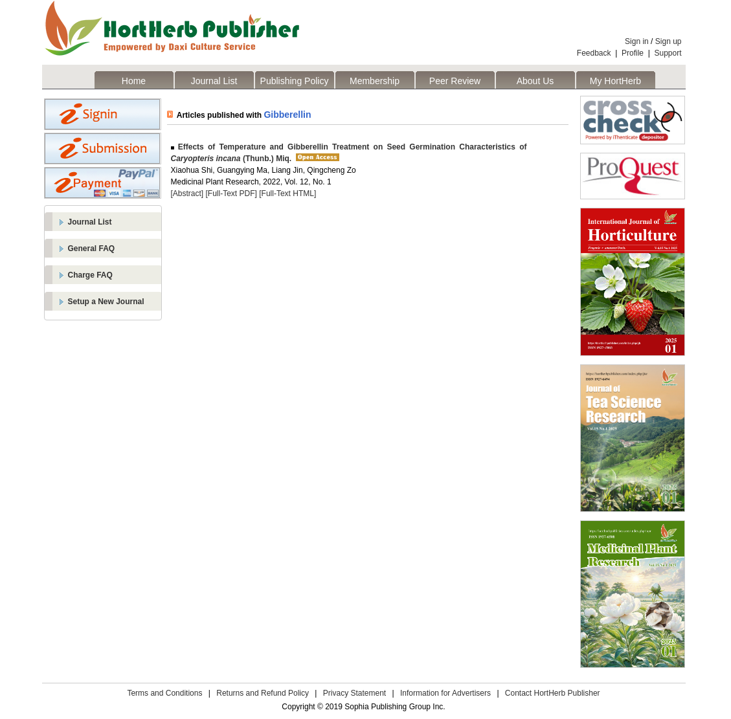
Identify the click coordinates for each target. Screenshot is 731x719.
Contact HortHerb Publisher (552, 693)
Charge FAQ (90, 275)
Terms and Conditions (164, 693)
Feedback (594, 53)
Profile (633, 53)
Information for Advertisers (445, 693)
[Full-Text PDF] (231, 193)
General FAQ (91, 248)
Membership (374, 81)
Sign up (668, 41)
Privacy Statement (354, 693)
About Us (535, 81)
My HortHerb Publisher (615, 82)
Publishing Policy (294, 81)
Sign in (637, 41)
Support (667, 53)
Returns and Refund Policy (262, 693)
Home (134, 81)
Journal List (214, 81)
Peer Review (454, 81)
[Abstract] (187, 193)
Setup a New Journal (106, 301)
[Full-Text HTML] (287, 193)
